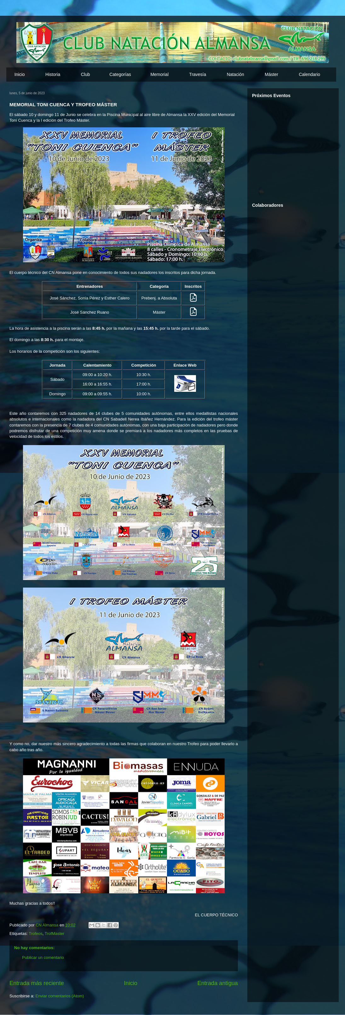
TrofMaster (54, 933)
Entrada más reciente (36, 983)
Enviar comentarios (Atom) (59, 996)
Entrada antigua (218, 983)
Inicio (19, 74)
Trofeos (36, 933)
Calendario (309, 74)
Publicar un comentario (43, 957)
